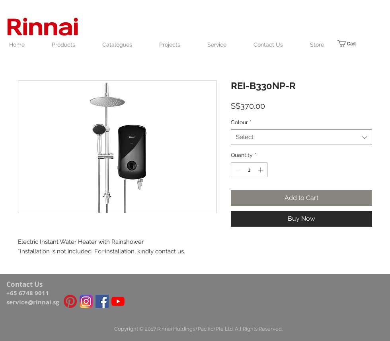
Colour (241, 122)
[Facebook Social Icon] (102, 301)
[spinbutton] (249, 170)
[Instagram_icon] (86, 301)
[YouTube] (118, 301)
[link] (352, 43)
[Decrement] (237, 170)
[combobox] (301, 137)
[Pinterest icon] (70, 301)
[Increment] (261, 170)
